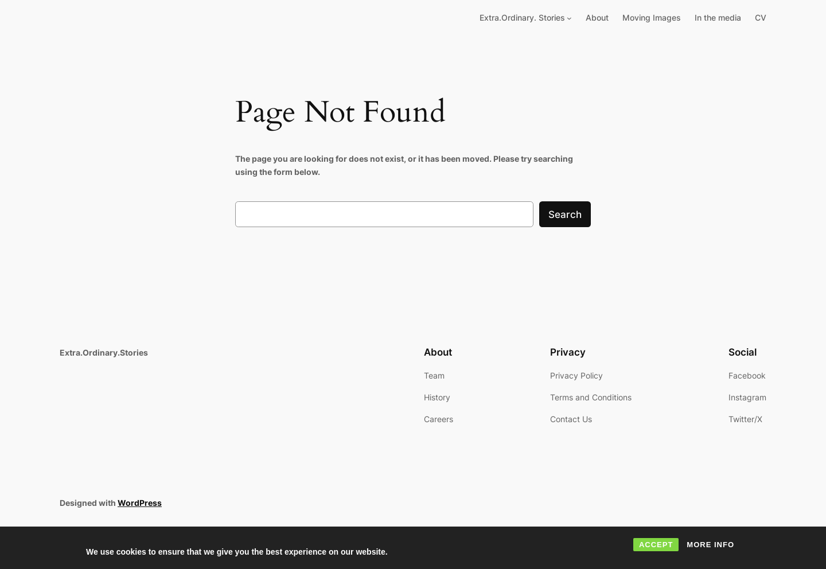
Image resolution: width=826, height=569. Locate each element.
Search (565, 214)
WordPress (140, 503)
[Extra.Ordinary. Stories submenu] (569, 18)
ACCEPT (656, 544)
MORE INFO (710, 544)
